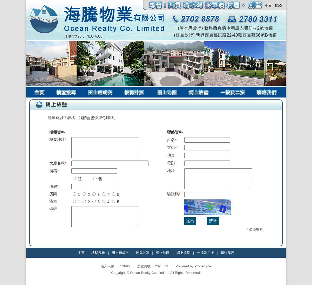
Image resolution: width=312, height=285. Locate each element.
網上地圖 (162, 257)
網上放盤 (183, 257)
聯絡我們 (227, 257)
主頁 (81, 257)
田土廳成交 (120, 257)
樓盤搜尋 (98, 257)
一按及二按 (205, 257)
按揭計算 (142, 257)
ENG (278, 6)
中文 (268, 6)
